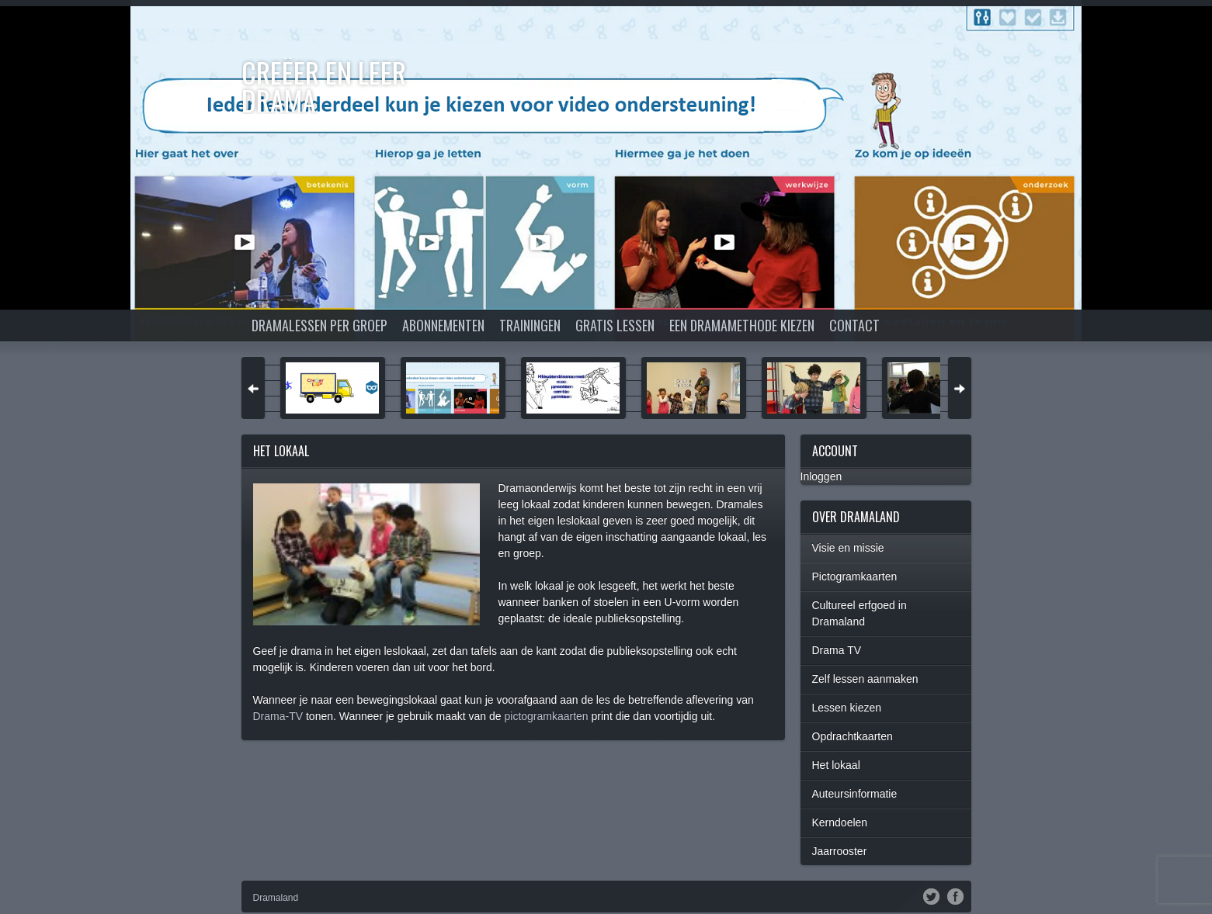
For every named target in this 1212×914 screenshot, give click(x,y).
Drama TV (837, 650)
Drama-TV (278, 716)
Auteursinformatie (855, 794)
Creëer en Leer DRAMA (323, 85)
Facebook (955, 895)
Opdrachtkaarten (852, 736)
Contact (854, 325)
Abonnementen (443, 325)
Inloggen (821, 476)
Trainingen (530, 325)
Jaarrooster (839, 851)
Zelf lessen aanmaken (865, 679)
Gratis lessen (615, 325)
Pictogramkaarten (855, 576)
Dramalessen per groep (319, 325)
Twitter (931, 895)
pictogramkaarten (547, 716)
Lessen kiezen (847, 707)
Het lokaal (836, 765)
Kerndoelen (840, 822)
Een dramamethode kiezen (741, 325)
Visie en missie (848, 548)
